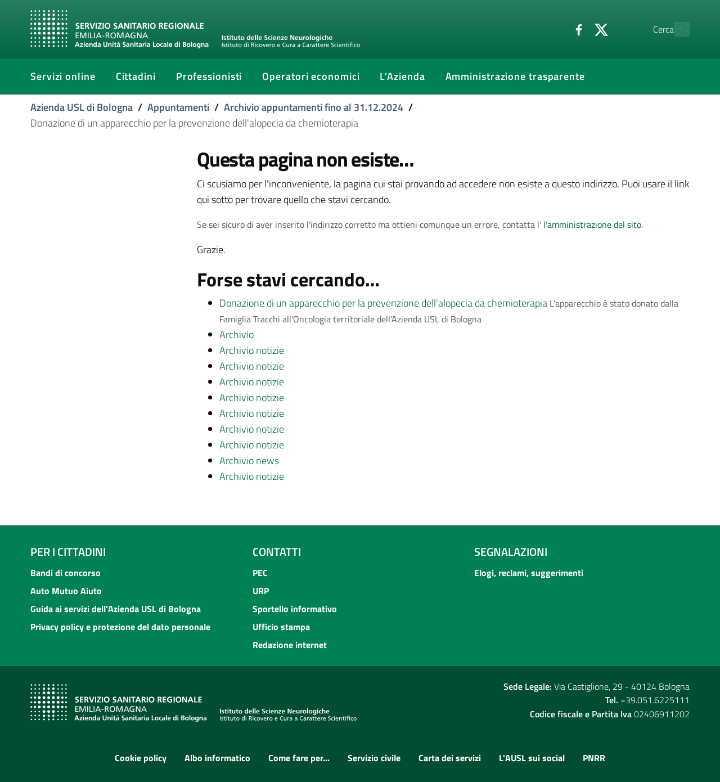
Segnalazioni (510, 551)
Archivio (236, 334)
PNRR (594, 758)
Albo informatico (217, 758)
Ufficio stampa (281, 626)
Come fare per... (299, 758)
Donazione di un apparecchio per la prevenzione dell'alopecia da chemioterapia (383, 303)
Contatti (277, 551)
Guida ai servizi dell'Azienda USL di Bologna (115, 608)
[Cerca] (676, 29)
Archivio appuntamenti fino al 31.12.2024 (313, 107)
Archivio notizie (251, 350)
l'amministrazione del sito (592, 224)
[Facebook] (554, 28)
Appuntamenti (178, 107)
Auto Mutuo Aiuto (66, 590)
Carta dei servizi (449, 758)
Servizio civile (374, 758)
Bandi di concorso (65, 572)
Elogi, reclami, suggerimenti (528, 572)
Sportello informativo (295, 608)
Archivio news (249, 460)
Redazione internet (290, 644)
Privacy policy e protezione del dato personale (120, 626)
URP (261, 590)
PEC (260, 572)
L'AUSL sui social (532, 758)
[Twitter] (576, 28)
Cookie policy (140, 758)
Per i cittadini (68, 551)
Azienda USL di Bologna (81, 107)
